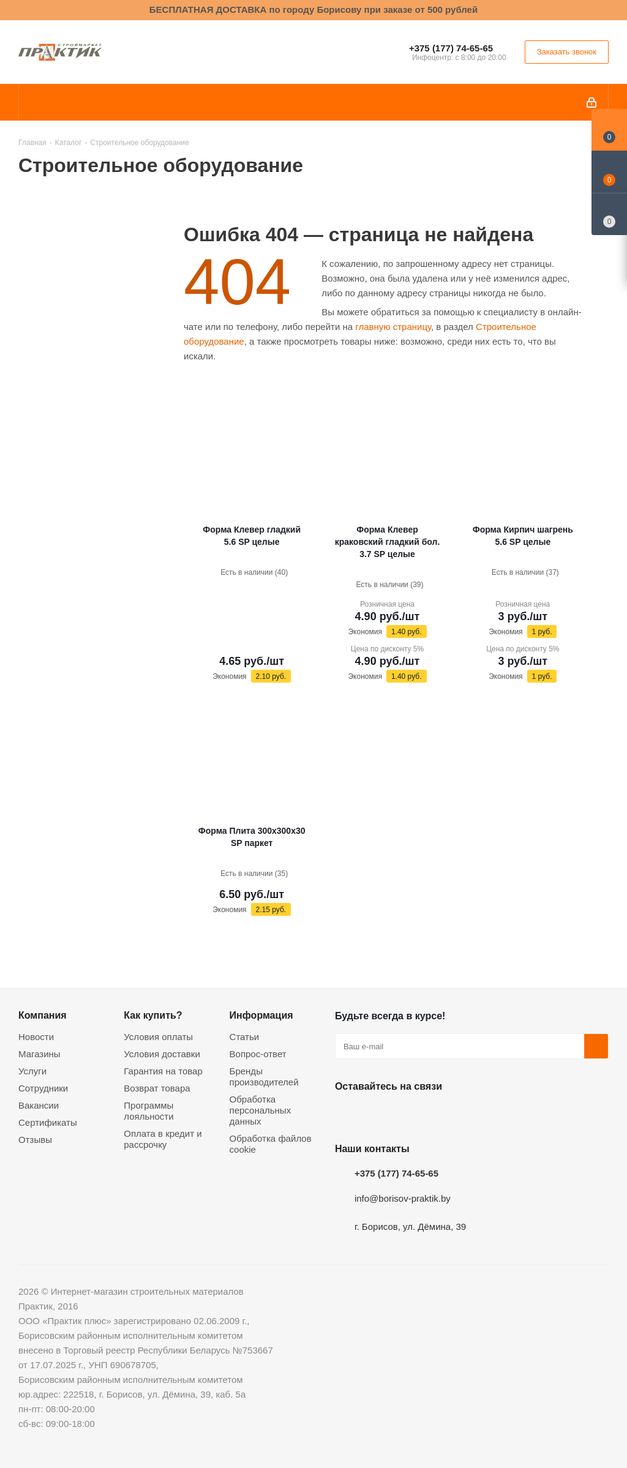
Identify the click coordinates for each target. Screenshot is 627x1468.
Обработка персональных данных (260, 1110)
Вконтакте (347, 1115)
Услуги (32, 1071)
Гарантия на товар (163, 1071)
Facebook (378, 1115)
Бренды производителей (264, 1076)
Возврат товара (157, 1088)
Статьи (245, 1037)
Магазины (39, 1054)
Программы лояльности (148, 1111)
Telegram (439, 1115)
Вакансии (38, 1105)
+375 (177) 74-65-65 (451, 48)
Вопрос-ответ (258, 1054)
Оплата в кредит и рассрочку (162, 1139)
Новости (36, 1037)
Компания (42, 1014)
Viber (469, 1115)
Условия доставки (162, 1054)
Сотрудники (43, 1088)
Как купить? (153, 1014)
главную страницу (393, 326)
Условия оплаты (158, 1037)
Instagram (408, 1115)
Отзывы (35, 1139)
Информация (261, 1014)
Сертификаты (47, 1122)
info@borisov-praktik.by (403, 1198)
